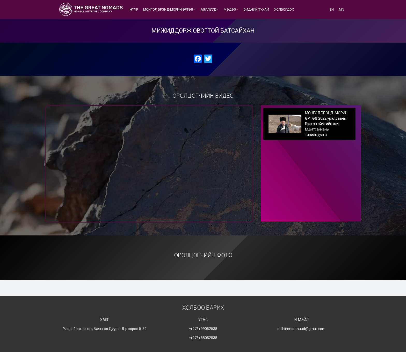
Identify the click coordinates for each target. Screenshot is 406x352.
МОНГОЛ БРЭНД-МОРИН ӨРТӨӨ (168, 9)
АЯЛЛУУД (208, 9)
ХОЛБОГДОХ (284, 9)
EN (332, 9)
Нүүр (134, 9)
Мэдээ (230, 9)
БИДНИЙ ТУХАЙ (256, 9)
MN (341, 9)
